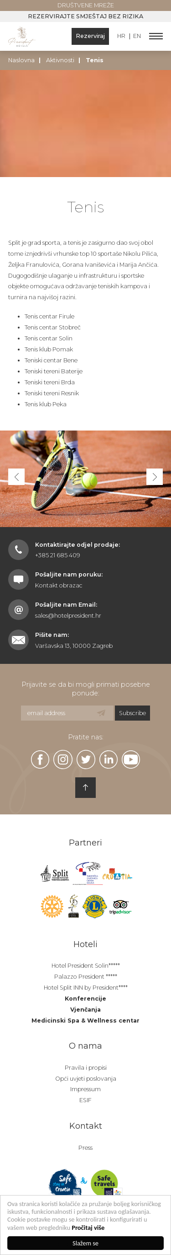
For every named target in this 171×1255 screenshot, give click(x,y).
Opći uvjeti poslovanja (85, 1078)
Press (85, 1147)
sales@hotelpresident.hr (68, 615)
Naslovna (21, 60)
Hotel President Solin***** (86, 965)
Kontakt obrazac (59, 585)
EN (137, 36)
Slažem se (85, 1243)
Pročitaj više (88, 1227)
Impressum (85, 1089)
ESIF (85, 1100)
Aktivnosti (60, 60)
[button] (154, 477)
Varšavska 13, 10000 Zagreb (74, 645)
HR (121, 36)
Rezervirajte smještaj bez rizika (85, 16)
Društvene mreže (85, 5)
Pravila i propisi (86, 1067)
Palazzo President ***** (85, 976)
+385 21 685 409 (57, 555)
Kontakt (85, 1126)
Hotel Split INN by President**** (86, 987)
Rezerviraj (90, 35)
